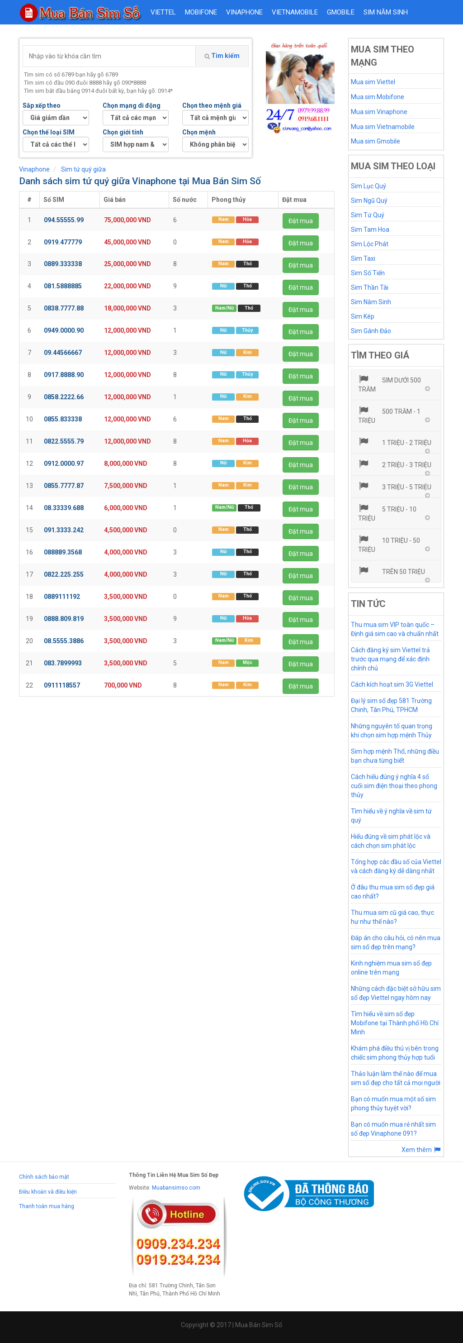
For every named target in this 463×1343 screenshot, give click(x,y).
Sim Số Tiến (368, 273)
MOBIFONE (201, 12)
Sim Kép (362, 316)
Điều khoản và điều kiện (48, 1192)
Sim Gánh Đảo (371, 331)
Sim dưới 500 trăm (389, 384)
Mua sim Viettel (373, 82)
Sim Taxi (363, 258)
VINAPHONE (244, 12)
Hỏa (247, 219)
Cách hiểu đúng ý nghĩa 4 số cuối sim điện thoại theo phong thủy (394, 785)
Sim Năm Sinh (371, 302)
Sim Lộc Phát (369, 244)
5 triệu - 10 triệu (387, 513)
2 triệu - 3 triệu (395, 463)
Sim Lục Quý (368, 186)
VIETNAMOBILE (295, 12)
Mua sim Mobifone (377, 96)
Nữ (223, 286)
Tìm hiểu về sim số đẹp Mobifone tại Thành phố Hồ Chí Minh (395, 1023)
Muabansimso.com (176, 1188)
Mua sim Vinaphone (379, 111)
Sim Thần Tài (369, 287)
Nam (223, 219)
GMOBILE (340, 12)
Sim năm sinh (386, 12)
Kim (247, 352)
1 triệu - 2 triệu (395, 441)
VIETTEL (163, 12)
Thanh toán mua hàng (46, 1206)
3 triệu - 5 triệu (395, 486)
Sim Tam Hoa (370, 229)
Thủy (247, 330)
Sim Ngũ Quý (369, 200)
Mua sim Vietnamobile (383, 126)
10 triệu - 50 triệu (389, 544)
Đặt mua (300, 221)
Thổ (247, 264)
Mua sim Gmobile (375, 141)
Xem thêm (421, 1149)
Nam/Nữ (224, 308)
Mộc (247, 663)
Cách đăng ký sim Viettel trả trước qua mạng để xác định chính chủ (390, 659)
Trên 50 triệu (391, 570)
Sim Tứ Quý (367, 215)
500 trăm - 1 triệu (389, 415)
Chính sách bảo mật (44, 1177)
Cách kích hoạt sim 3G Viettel (392, 684)
